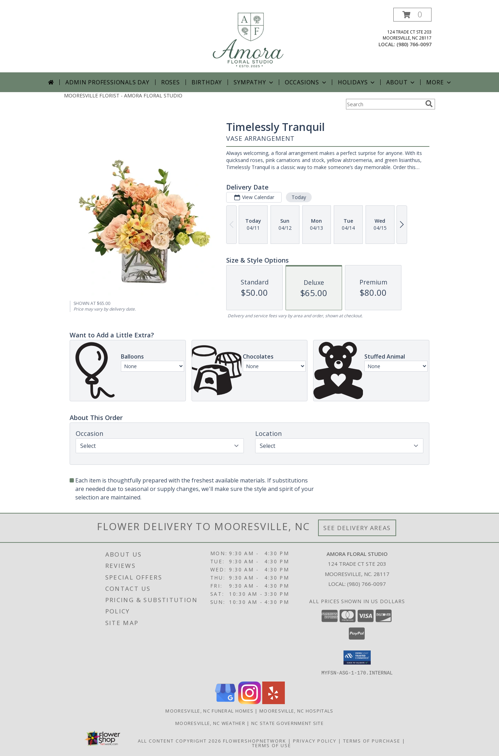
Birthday (207, 82)
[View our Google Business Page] (225, 701)
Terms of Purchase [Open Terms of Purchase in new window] (371, 740)
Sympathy (254, 82)
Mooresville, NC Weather (210, 723)
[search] (429, 104)
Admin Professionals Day (107, 82)
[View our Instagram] (249, 701)
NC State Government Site (287, 723)
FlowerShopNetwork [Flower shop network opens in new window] (254, 740)
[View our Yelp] (273, 701)
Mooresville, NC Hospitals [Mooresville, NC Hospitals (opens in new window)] (296, 710)
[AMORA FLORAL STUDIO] (250, 40)
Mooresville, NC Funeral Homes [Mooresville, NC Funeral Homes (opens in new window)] (209, 710)
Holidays (357, 82)
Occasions (306, 82)
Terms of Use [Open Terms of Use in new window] (271, 745)
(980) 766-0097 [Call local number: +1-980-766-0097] (414, 44)
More (439, 82)
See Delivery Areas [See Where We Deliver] (357, 528)
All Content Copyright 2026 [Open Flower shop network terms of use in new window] (179, 740)
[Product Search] (384, 104)
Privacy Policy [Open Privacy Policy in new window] (314, 740)
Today (299, 197)
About (401, 82)
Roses (170, 82)
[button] (412, 15)
